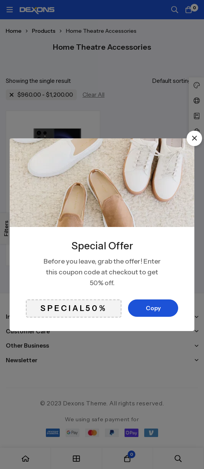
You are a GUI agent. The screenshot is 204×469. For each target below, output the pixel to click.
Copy (153, 308)
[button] (194, 138)
